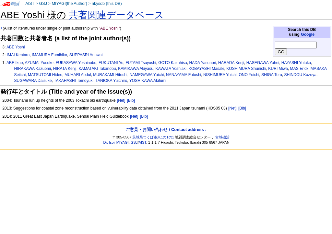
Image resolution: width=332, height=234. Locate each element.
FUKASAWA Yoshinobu (76, 62)
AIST (29, 3)
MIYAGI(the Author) (69, 3)
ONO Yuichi (249, 74)
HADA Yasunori (202, 62)
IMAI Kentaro (18, 55)
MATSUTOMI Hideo (45, 74)
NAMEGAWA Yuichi (146, 74)
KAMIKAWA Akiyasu (135, 68)
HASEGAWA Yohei (262, 62)
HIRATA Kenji (65, 68)
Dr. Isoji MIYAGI (116, 142)
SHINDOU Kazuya (300, 74)
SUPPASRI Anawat (86, 55)
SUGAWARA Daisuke (33, 80)
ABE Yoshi (15, 47)
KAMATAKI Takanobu (97, 68)
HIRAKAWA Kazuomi (32, 68)
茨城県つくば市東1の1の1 (153, 137)
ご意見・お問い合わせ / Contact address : (165, 129)
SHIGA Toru (271, 74)
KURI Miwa (278, 68)
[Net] (121, 100)
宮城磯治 (222, 137)
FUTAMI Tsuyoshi (140, 62)
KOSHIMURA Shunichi (246, 68)
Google (307, 34)
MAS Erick (299, 68)
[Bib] (131, 100)
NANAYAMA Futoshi (183, 74)
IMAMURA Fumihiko (49, 55)
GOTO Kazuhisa (172, 62)
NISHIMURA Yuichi (220, 74)
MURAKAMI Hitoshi (110, 74)
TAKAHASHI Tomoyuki (73, 80)
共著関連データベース (116, 15)
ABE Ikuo (14, 62)
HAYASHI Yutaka (296, 62)
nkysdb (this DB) (107, 3)
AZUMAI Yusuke (39, 62)
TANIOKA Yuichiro (111, 80)
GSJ (43, 3)
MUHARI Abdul (78, 74)
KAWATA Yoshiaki (171, 68)
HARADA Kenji (231, 62)
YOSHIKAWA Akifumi (147, 80)
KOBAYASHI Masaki (206, 68)
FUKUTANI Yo (111, 62)
